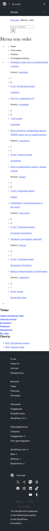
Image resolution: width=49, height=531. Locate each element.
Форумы (14, 12)
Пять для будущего (20, 440)
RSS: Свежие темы (14, 347)
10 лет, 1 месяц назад (21, 154)
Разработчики (17, 413)
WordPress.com (19, 449)
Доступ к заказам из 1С (22, 98)
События (14, 431)
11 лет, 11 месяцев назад (22, 227)
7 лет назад (16, 118)
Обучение (15, 404)
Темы (13, 386)
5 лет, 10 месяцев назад (22, 86)
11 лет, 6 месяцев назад (22, 191)
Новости (14, 363)
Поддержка (16, 409)
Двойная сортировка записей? (26, 239)
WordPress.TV (18, 418)
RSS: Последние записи (17, 343)
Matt (13, 454)
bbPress (15, 459)
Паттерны (15, 395)
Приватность (17, 373)
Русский (21, 475)
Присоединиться (19, 426)
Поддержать (17, 436)
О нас (13, 359)
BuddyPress (17, 463)
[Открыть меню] (45, 4)
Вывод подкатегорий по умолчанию (28, 271)
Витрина (14, 381)
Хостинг (14, 368)
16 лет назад (16, 291)
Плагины (14, 391)
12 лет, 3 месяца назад (22, 259)
